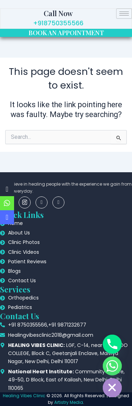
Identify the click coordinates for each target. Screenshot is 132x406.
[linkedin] (42, 202)
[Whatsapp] (112, 365)
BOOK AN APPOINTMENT (66, 32)
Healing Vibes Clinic (24, 396)
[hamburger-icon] (124, 13)
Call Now (58, 13)
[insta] (25, 202)
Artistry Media (68, 402)
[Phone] (112, 344)
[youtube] (58, 202)
